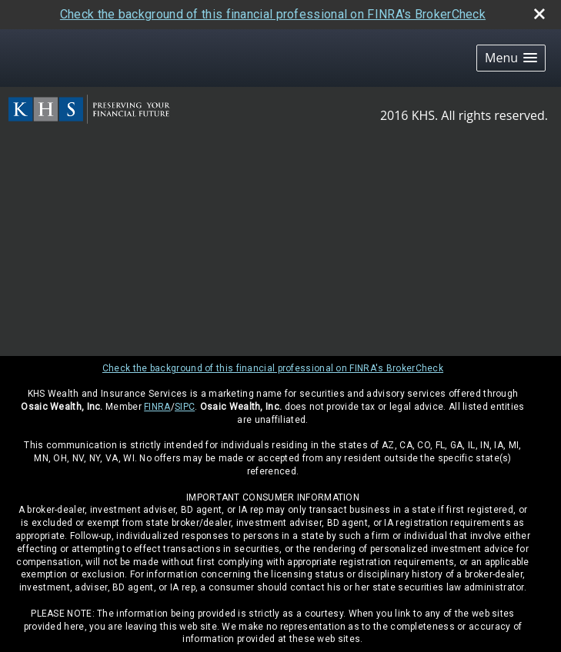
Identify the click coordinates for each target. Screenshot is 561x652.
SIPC (185, 406)
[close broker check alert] (539, 14)
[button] (511, 58)
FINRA (157, 406)
